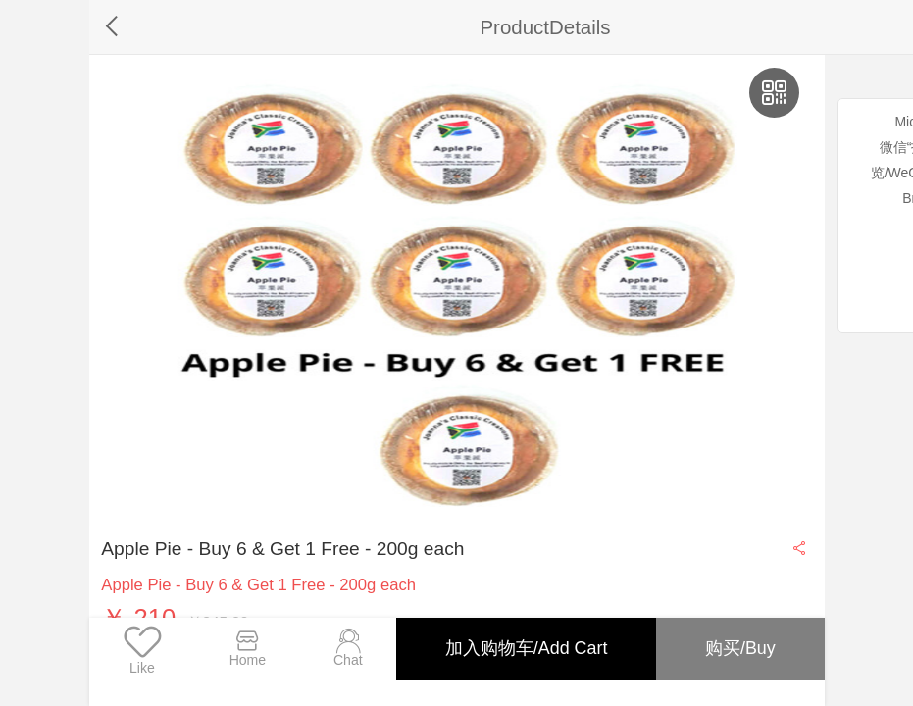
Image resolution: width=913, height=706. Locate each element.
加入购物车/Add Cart (522, 648)
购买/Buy (739, 648)
